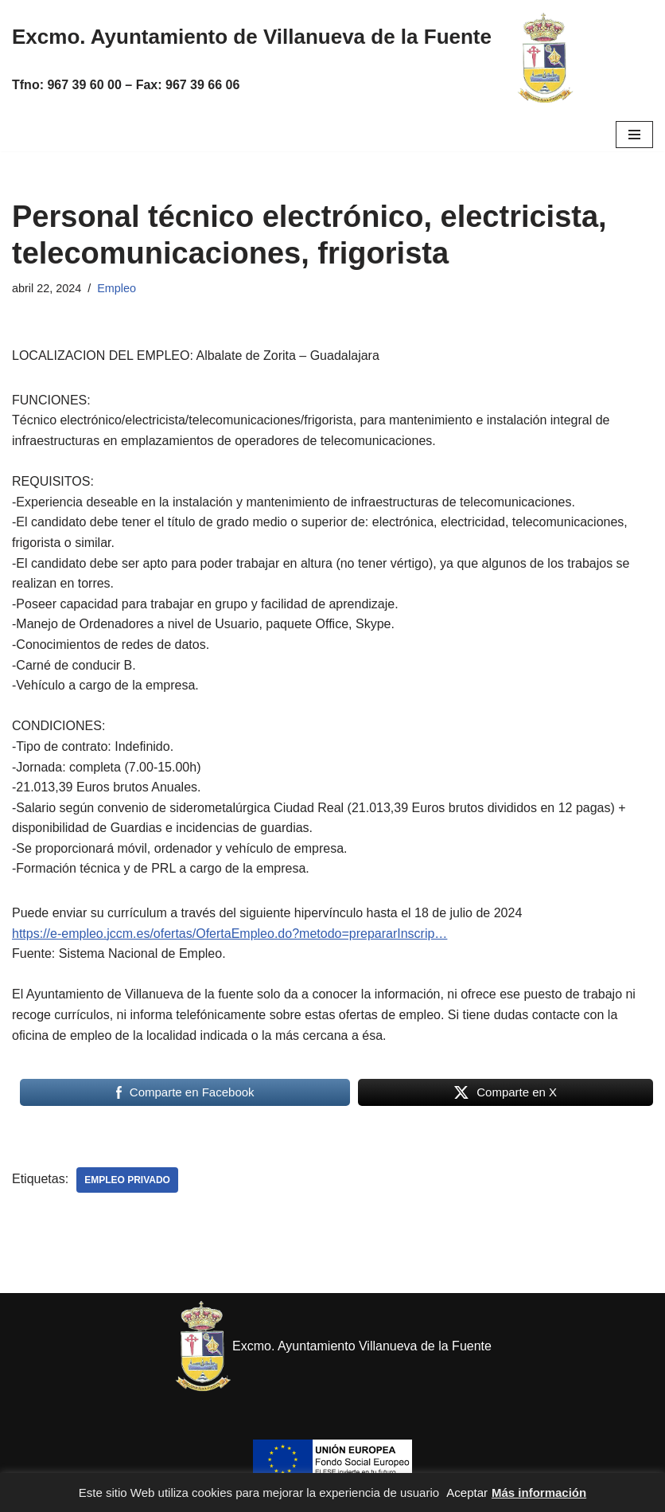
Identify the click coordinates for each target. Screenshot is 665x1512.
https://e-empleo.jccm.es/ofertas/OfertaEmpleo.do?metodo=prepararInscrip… (229, 933)
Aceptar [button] (467, 1492)
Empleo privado (127, 1180)
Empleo (116, 288)
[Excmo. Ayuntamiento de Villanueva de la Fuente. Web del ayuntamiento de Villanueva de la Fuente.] (544, 59)
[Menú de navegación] (634, 134)
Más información (539, 1492)
